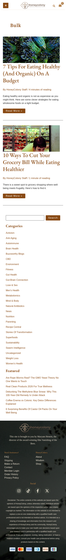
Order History (11, 474)
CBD (8, 259)
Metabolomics (13, 295)
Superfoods (12, 337)
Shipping (8, 460)
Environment (12, 264)
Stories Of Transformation (19, 332)
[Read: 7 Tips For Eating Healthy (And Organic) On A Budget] (31, 49)
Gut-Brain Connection (17, 280)
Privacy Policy (11, 478)
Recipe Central (13, 327)
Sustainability (12, 342)
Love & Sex (12, 285)
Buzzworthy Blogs (15, 254)
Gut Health (11, 274)
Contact (8, 467)
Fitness (9, 269)
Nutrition (10, 316)
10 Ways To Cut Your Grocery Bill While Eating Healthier (31, 162)
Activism (10, 233)
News (9, 311)
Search (53, 217)
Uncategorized (13, 353)
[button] (54, 6)
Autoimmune (12, 243)
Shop (38, 464)
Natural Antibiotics (15, 306)
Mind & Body (12, 301)
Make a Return (12, 464)
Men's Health (12, 290)
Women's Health (14, 363)
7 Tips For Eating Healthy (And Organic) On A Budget (31, 73)
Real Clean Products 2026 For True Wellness (29, 386)
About (39, 457)
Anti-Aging (11, 238)
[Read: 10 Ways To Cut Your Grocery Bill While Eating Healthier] (31, 138)
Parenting (11, 321)
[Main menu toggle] (5, 5)
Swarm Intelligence (15, 348)
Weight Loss (12, 358)
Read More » (14, 110)
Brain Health (12, 248)
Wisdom (40, 460)
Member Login (11, 471)
